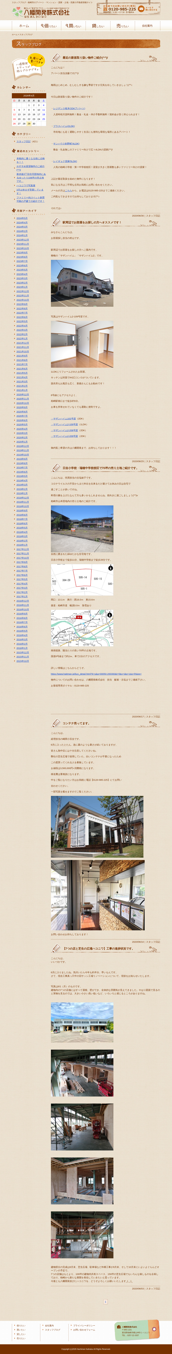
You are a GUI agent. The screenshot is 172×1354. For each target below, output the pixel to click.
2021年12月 (23, 343)
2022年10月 (23, 300)
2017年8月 (22, 566)
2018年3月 (22, 536)
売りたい (122, 25)
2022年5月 (22, 321)
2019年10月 (23, 454)
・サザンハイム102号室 (63, 418)
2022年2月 (22, 334)
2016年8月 (22, 618)
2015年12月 (23, 652)
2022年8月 (22, 308)
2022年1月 (22, 338)
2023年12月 (23, 239)
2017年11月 (23, 553)
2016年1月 (22, 648)
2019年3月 (22, 484)
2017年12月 (23, 549)
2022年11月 (23, 295)
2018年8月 (22, 515)
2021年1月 (22, 390)
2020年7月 (22, 416)
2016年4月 (22, 635)
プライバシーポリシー (84, 1325)
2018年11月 (23, 502)
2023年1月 (22, 287)
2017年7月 (22, 570)
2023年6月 (22, 265)
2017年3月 (22, 588)
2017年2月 (22, 592)
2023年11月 (23, 244)
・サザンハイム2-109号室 (64, 424)
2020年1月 (22, 441)
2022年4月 (22, 325)
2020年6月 (22, 420)
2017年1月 (22, 596)
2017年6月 (22, 575)
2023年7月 (22, 261)
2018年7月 (22, 519)
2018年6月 (22, 523)
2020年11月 (23, 398)
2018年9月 (22, 510)
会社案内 (147, 25)
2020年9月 (22, 407)
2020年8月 (22, 411)
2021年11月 (23, 347)
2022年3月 (22, 330)
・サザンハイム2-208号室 (64, 430)
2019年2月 (22, 489)
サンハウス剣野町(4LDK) (66, 143)
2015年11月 (23, 656)
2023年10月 (23, 248)
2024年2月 (22, 231)
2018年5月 (22, 527)
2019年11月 (23, 450)
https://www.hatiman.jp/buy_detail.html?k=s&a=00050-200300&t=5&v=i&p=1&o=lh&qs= (96, 674)
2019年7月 (22, 467)
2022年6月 (22, 317)
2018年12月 (23, 497)
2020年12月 (23, 394)
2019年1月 (22, 493)
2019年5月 (22, 476)
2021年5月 (22, 373)
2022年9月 (22, 304)
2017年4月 (22, 583)
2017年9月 (22, 562)
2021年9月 (22, 355)
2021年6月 (22, 368)
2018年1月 (22, 545)
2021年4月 (22, 377)
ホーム (24, 25)
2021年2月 (22, 386)
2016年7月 (22, 622)
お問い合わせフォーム (84, 1330)
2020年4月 (22, 429)
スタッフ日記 (24, 141)
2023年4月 (22, 274)
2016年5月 (22, 631)
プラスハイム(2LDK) (64, 126)
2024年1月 (22, 235)
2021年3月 (22, 381)
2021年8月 (22, 360)
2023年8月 (22, 257)
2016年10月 (23, 609)
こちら (68, 190)
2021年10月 (23, 351)
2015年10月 (23, 661)
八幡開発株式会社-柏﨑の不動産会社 (40, 12)
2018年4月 (22, 532)
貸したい (98, 25)
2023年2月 (22, 282)
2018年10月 (23, 506)
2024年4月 (22, 222)
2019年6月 (22, 472)
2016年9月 (22, 613)
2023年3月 (22, 278)
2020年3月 (22, 433)
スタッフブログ (52, 1330)
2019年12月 (23, 446)
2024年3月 (22, 226)
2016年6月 (22, 626)
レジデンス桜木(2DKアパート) (69, 108)
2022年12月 (23, 291)
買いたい (73, 25)
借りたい (49, 25)
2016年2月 (22, 644)
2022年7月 (22, 312)
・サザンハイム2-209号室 (64, 436)
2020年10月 (23, 403)
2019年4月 (22, 480)
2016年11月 (23, 605)
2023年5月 (22, 269)
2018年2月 (22, 540)
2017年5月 (22, 579)
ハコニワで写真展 (26, 185)
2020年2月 (22, 437)
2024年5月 (22, 218)
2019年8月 (22, 463)
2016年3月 (22, 639)
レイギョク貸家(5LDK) (65, 161)
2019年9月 (22, 459)
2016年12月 (23, 601)
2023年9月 (22, 252)
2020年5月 (22, 424)
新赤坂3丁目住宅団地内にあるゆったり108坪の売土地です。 (31, 177)
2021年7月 (22, 364)
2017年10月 (23, 558)
